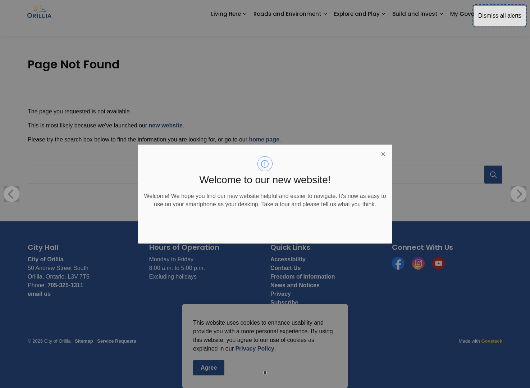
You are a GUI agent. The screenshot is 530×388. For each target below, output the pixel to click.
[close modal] (383, 153)
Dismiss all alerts (499, 16)
